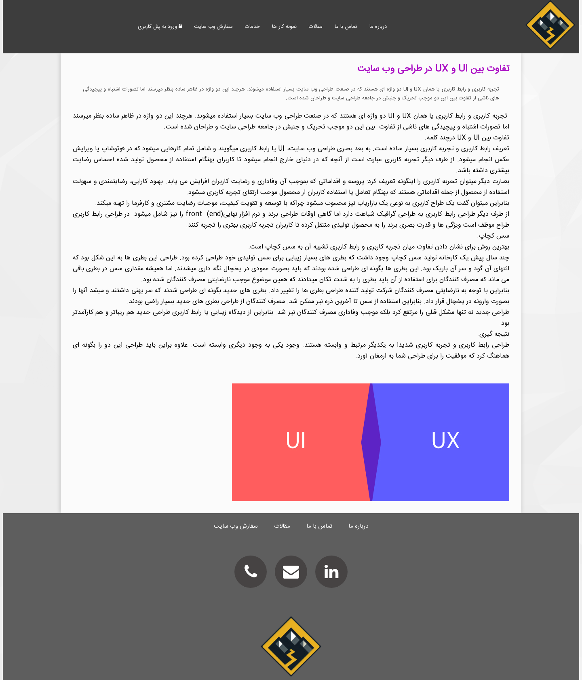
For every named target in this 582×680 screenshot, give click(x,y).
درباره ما (378, 26)
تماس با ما (346, 26)
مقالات (316, 26)
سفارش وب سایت (213, 26)
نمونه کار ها (284, 26)
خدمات (252, 26)
